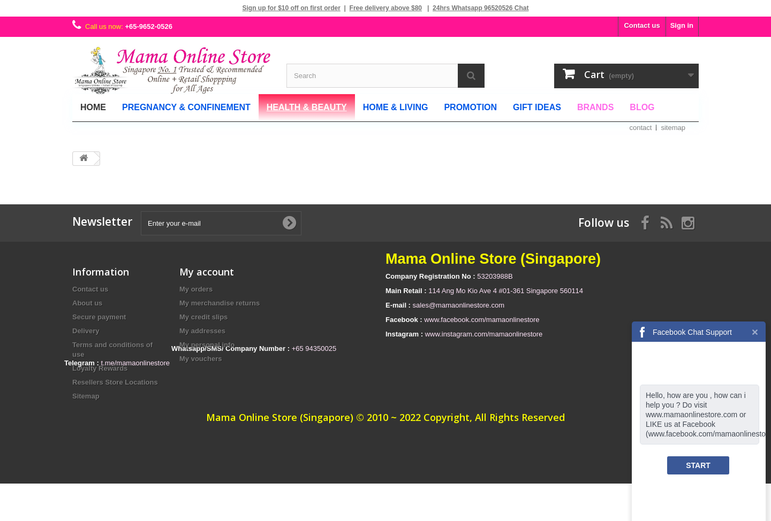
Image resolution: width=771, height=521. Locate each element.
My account (206, 271)
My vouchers (200, 359)
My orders (196, 289)
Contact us (642, 25)
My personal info (207, 345)
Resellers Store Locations (115, 382)
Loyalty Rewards (99, 368)
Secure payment (99, 317)
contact (641, 128)
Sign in (681, 25)
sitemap (673, 128)
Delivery (86, 331)
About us (87, 303)
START (698, 465)
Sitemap (86, 396)
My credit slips (203, 317)
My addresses (202, 331)
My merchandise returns (219, 303)
